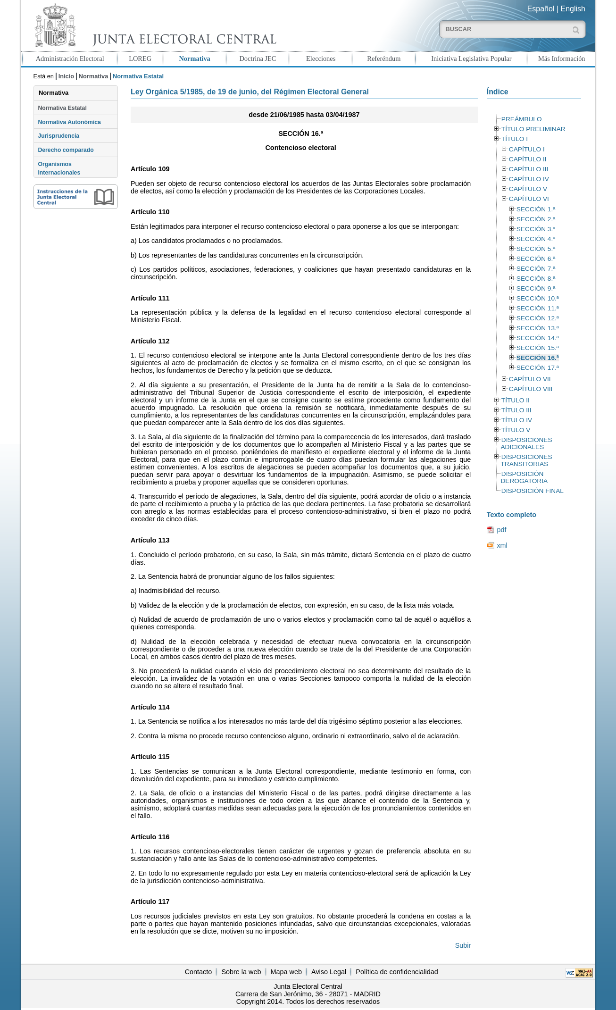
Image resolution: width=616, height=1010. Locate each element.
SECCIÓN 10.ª (537, 298)
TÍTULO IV (516, 420)
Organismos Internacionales (59, 168)
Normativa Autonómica (69, 122)
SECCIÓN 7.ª (535, 268)
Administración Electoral (70, 58)
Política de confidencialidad (397, 972)
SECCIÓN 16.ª (537, 357)
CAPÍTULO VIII (531, 388)
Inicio (66, 76)
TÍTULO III (516, 410)
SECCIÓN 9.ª (535, 288)
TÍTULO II (515, 400)
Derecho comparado (65, 150)
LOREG (140, 58)
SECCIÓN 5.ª (535, 248)
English (573, 9)
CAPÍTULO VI (529, 198)
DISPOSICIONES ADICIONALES (526, 443)
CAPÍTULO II (528, 159)
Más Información (561, 58)
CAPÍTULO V (528, 188)
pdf (501, 530)
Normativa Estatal (62, 108)
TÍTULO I (514, 138)
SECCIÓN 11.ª (537, 308)
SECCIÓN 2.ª (535, 219)
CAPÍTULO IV (529, 179)
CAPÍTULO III (528, 169)
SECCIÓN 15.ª (537, 347)
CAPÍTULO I (527, 149)
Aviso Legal (328, 972)
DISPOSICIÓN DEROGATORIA (524, 477)
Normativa (194, 58)
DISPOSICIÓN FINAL (532, 490)
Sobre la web (241, 972)
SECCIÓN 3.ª (535, 229)
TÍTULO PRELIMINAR (533, 129)
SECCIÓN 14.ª (537, 338)
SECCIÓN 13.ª (537, 328)
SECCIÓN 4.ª (535, 238)
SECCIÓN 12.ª (537, 318)
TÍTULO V (515, 430)
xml (502, 545)
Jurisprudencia (58, 136)
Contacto (198, 972)
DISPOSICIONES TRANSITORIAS (526, 460)
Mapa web (286, 972)
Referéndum (383, 58)
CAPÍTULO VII (530, 379)
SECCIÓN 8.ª (535, 278)
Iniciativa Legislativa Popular (471, 58)
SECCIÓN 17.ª (537, 367)
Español (541, 9)
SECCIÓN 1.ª (535, 209)
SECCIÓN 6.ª (535, 258)
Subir (463, 945)
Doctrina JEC (257, 58)
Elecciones (320, 58)
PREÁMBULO (521, 119)
